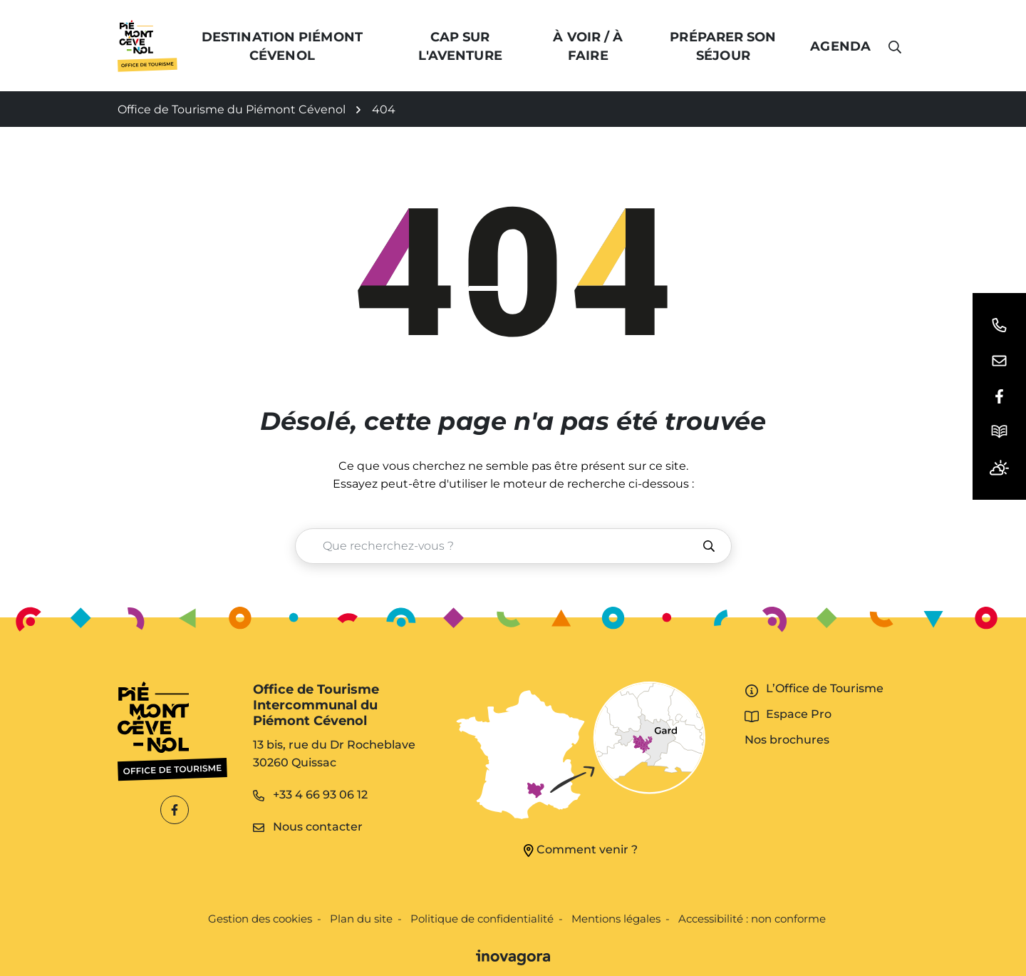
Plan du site (361, 918)
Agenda (840, 46)
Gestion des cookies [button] (260, 918)
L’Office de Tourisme (825, 688)
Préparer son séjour (723, 46)
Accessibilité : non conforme (752, 918)
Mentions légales (615, 918)
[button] (999, 325)
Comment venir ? (581, 850)
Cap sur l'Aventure (460, 46)
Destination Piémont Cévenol (282, 46)
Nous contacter (308, 826)
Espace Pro (798, 714)
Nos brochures (787, 739)
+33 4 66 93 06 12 (310, 794)
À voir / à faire (588, 46)
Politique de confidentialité (482, 918)
